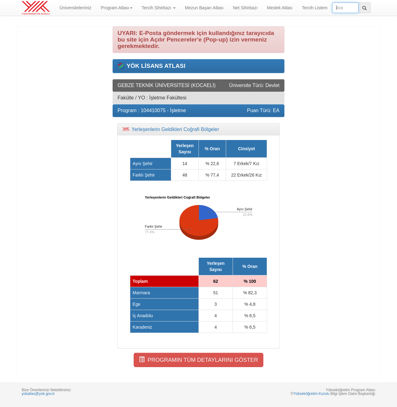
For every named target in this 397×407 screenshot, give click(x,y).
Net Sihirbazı (245, 7)
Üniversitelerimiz (75, 7)
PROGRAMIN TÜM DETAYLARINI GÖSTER (198, 360)
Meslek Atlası (279, 7)
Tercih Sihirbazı (159, 7)
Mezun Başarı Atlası (204, 7)
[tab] (198, 129)
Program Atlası (116, 7)
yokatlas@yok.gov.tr (38, 394)
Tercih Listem (314, 7)
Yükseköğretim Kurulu (311, 394)
